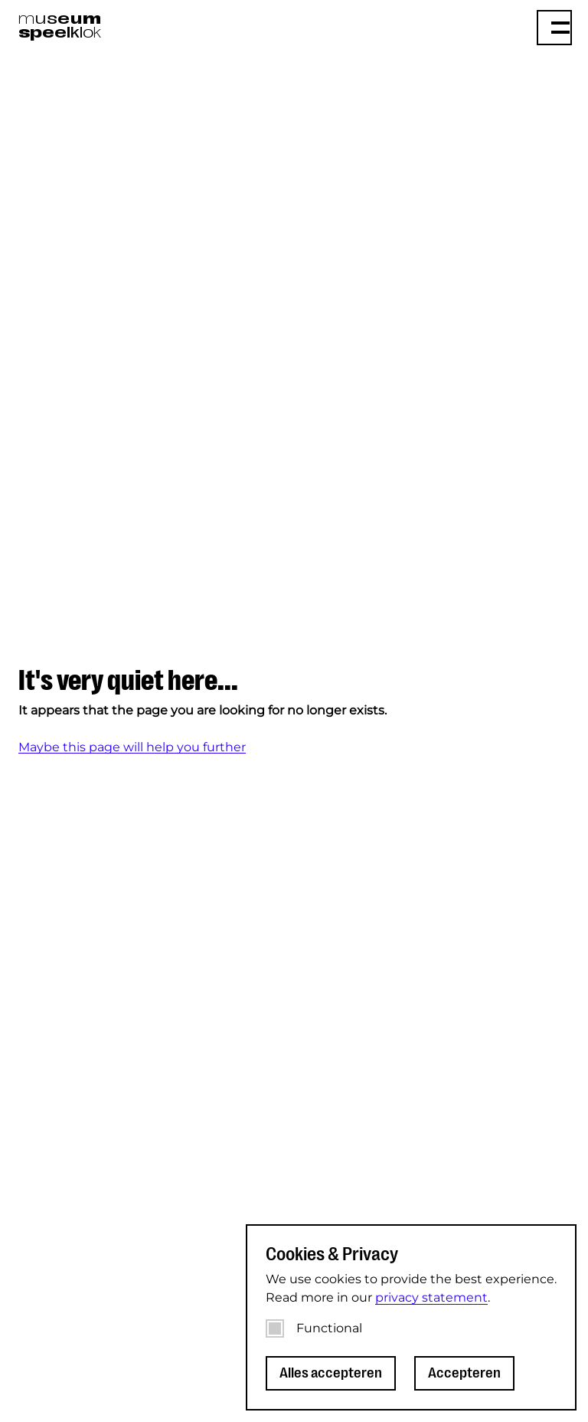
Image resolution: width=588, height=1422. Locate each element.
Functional (329, 1328)
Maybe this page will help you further (132, 747)
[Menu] (554, 27)
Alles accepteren (330, 1373)
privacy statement (431, 1297)
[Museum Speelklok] (148, 26)
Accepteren (464, 1373)
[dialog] (411, 1317)
